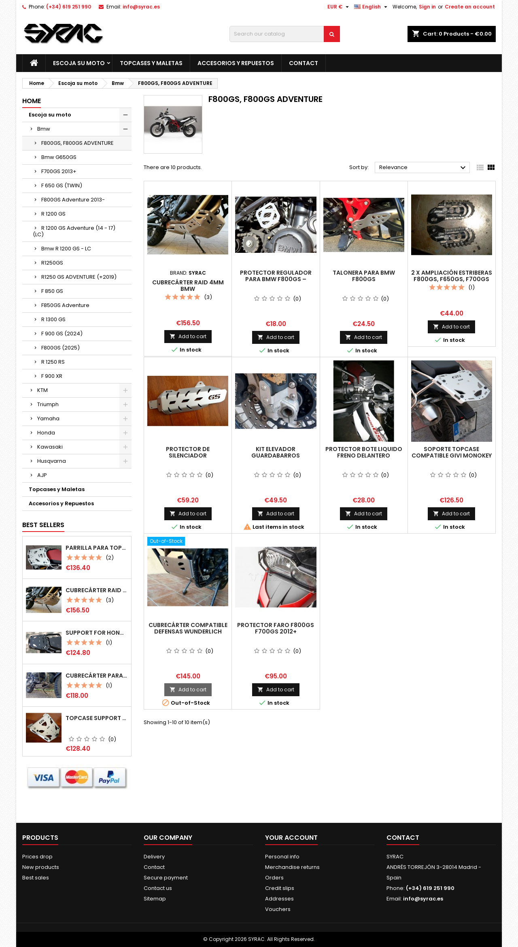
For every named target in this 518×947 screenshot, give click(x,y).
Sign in (427, 6)
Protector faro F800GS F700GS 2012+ (275, 628)
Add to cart (188, 336)
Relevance (423, 168)
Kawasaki (50, 447)
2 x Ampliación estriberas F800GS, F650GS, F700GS (451, 276)
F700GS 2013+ (58, 171)
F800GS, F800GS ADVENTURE (77, 143)
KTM (42, 390)
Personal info (282, 856)
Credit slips (279, 888)
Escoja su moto (79, 63)
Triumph (48, 404)
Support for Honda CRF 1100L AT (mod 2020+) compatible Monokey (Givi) (97, 632)
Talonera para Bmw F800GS (364, 276)
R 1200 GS (53, 214)
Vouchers (278, 909)
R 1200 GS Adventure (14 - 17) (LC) (74, 231)
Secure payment (166, 877)
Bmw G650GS (58, 157)
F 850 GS (52, 291)
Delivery (154, 856)
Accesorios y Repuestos (235, 63)
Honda (46, 432)
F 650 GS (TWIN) (61, 185)
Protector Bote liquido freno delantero (363, 452)
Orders (274, 877)
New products (40, 867)
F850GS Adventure (65, 305)
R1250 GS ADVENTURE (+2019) (79, 277)
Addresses (279, 899)
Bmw (43, 129)
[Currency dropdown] (339, 7)
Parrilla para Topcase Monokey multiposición (97, 547)
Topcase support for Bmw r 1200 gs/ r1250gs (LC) (97, 718)
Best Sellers (43, 525)
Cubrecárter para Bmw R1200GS (97, 675)
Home (31, 101)
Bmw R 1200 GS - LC (66, 248)
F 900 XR (51, 376)
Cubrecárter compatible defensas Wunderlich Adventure (188, 631)
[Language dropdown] (371, 7)
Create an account (470, 6)
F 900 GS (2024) (62, 333)
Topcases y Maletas (151, 63)
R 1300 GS (53, 319)
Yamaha (48, 418)
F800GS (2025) (60, 348)
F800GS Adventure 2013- (73, 199)
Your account (291, 837)
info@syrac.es (141, 6)
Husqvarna (51, 461)
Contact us (158, 888)
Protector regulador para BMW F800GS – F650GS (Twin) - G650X (276, 279)
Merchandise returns (292, 867)
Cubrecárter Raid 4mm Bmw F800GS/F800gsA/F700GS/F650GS (97, 590)
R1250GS (52, 263)
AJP (42, 475)
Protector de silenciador (188, 452)
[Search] (284, 34)
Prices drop (37, 856)
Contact (303, 63)
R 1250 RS (53, 362)
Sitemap (155, 899)
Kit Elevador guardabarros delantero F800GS (276, 455)
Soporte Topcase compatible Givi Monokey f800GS (452, 455)
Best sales (35, 877)
